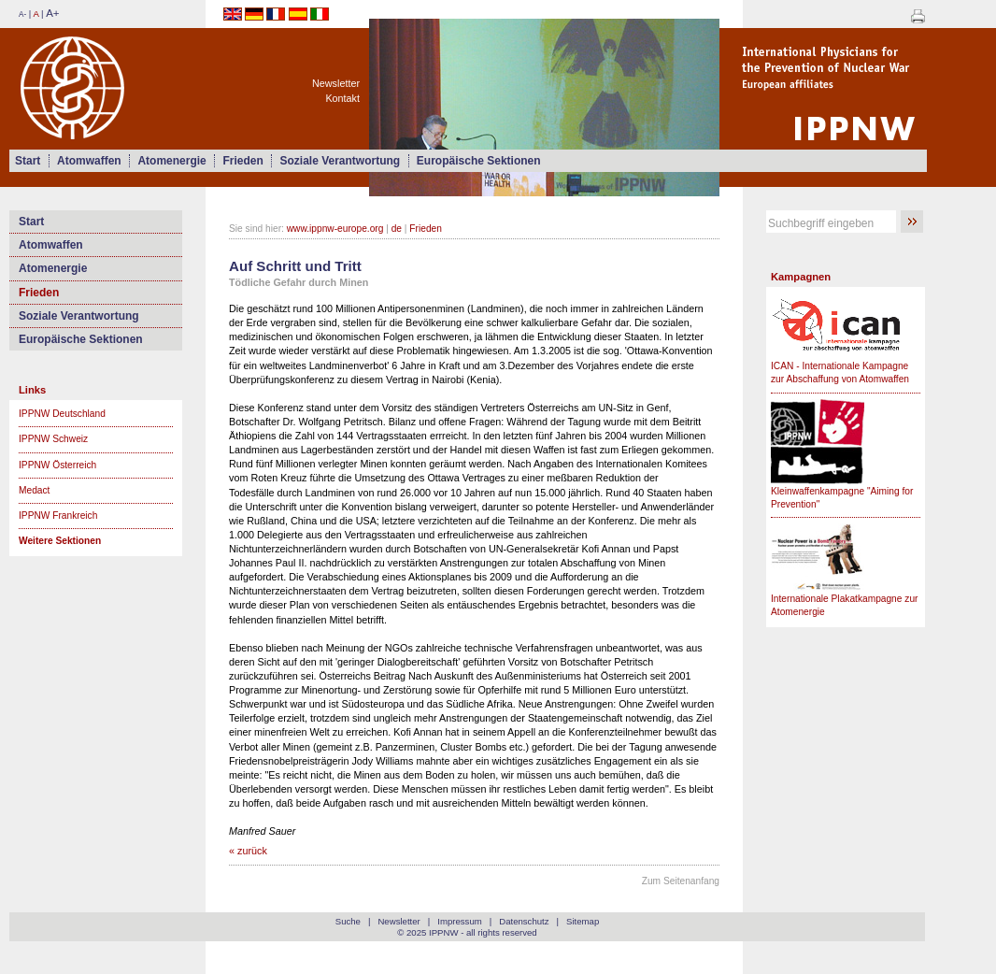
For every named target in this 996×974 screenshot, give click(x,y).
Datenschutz (523, 921)
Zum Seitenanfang (680, 881)
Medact (34, 490)
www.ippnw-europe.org (335, 228)
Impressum (459, 921)
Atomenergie (171, 160)
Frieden (242, 160)
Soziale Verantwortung (339, 160)
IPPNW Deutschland (62, 413)
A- (22, 14)
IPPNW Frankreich (58, 515)
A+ (52, 13)
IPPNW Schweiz (53, 439)
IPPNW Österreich (57, 465)
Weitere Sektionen (60, 541)
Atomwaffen (89, 160)
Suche (348, 921)
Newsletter (336, 83)
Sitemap (582, 921)
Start (27, 160)
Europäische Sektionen (479, 160)
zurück (252, 850)
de (396, 228)
